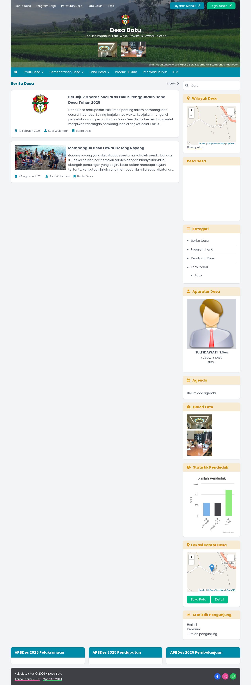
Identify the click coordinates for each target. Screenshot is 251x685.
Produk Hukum (126, 72)
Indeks (173, 83)
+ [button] (191, 110)
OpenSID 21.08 (52, 679)
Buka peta (195, 147)
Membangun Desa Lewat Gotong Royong (106, 147)
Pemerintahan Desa (66, 72)
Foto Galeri (95, 6)
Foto (111, 6)
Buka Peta (198, 599)
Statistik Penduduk (207, 467)
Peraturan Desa (71, 6)
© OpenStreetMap (216, 143)
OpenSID (230, 143)
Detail (219, 599)
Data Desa (99, 72)
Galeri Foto (200, 406)
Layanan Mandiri (187, 6)
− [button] (191, 115)
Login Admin (221, 6)
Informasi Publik (155, 72)
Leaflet (202, 143)
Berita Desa (23, 6)
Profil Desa (34, 72)
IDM (175, 72)
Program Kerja (46, 6)
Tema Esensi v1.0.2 (27, 679)
